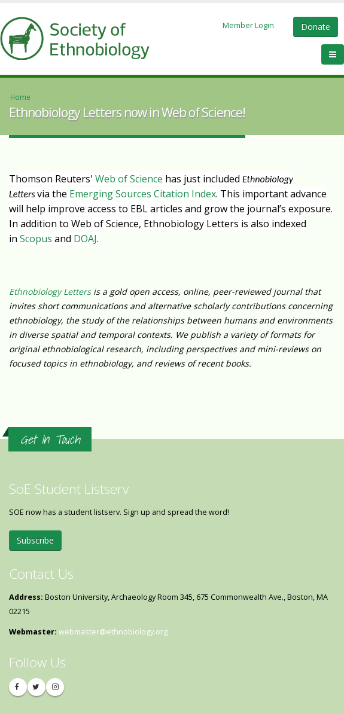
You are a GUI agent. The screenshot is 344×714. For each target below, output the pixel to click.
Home (20, 97)
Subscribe (35, 540)
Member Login (248, 25)
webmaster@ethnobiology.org (113, 632)
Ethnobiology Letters (50, 291)
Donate (315, 26)
